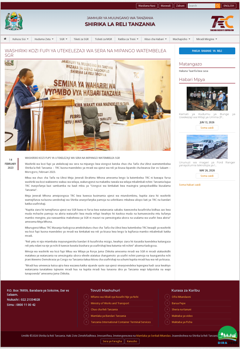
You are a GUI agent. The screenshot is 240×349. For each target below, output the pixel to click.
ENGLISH (229, 5)
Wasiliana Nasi (146, 5)
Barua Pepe (178, 303)
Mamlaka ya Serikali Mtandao (153, 335)
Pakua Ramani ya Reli (207, 50)
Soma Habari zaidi (190, 184)
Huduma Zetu (45, 40)
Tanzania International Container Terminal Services (121, 322)
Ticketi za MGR (103, 39)
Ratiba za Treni (128, 40)
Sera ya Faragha (112, 341)
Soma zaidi (207, 127)
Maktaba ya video (182, 315)
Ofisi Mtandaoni (181, 296)
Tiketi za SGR (81, 39)
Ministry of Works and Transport (110, 303)
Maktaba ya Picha (182, 322)
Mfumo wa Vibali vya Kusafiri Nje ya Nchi (114, 296)
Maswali (166, 5)
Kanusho (132, 341)
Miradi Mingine (207, 40)
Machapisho (182, 40)
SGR (64, 40)
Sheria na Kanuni (181, 309)
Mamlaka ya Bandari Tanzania (108, 315)
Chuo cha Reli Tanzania (104, 309)
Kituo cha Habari (156, 40)
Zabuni (180, 5)
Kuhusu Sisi (21, 40)
